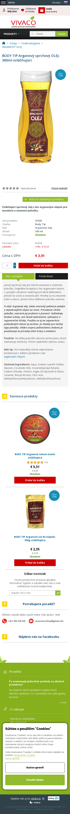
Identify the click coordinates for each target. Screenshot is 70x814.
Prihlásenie (13, 10)
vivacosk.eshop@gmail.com (49, 620)
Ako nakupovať (18, 722)
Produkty (10, 33)
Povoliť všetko (35, 780)
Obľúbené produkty (30, 10)
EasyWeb (35, 806)
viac (64, 702)
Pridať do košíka (35, 480)
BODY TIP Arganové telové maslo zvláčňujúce (35, 456)
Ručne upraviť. (12, 758)
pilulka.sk (36, 798)
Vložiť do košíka (43, 265)
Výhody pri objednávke (22, 718)
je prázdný (51, 10)
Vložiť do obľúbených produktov (46, 199)
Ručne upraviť (34, 767)
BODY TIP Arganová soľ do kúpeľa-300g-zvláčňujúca (35, 538)
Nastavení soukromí (45, 809)
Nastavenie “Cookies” (25, 755)
